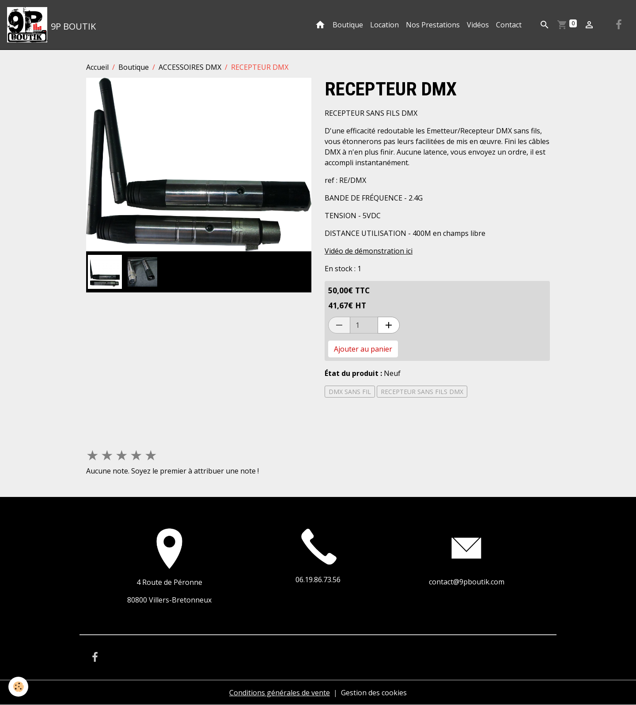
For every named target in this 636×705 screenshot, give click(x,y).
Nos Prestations (433, 25)
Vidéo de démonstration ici (369, 251)
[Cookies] (19, 687)
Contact (509, 25)
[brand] (51, 24)
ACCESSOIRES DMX (190, 67)
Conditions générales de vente (279, 692)
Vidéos (478, 25)
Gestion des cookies (374, 692)
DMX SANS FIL (350, 391)
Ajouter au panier (363, 349)
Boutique (348, 25)
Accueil (97, 67)
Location (384, 25)
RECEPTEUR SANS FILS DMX (422, 391)
